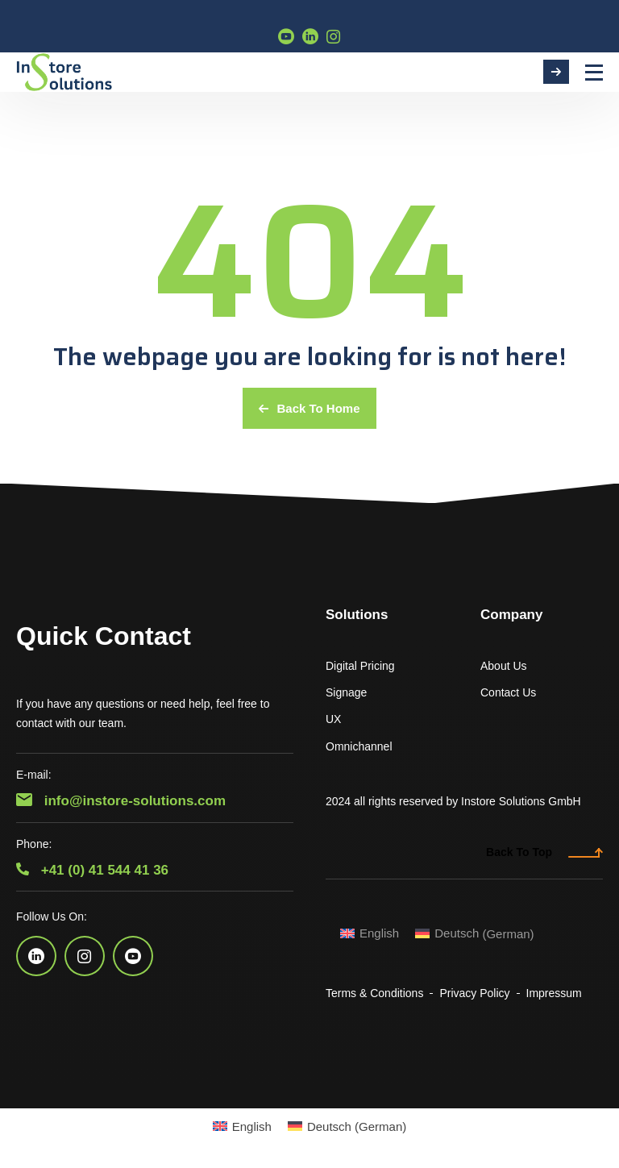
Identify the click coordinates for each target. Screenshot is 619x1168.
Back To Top (544, 852)
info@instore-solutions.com (121, 800)
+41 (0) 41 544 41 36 (92, 870)
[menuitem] (369, 933)
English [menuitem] (379, 933)
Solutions (357, 614)
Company (511, 614)
